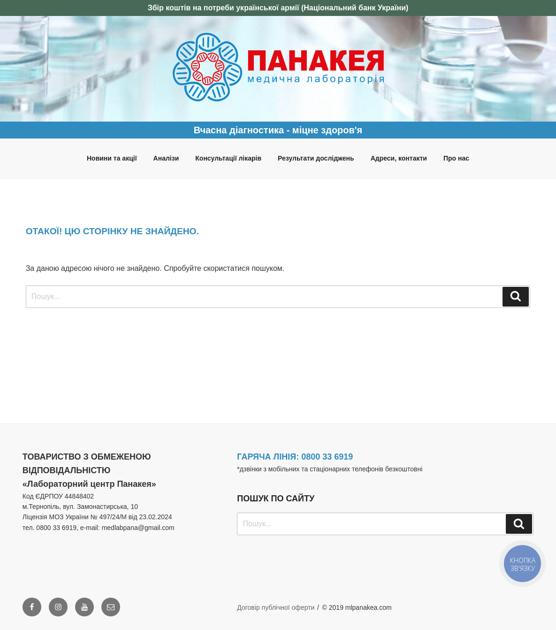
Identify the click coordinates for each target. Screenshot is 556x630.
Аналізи (166, 158)
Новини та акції (112, 158)
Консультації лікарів (228, 158)
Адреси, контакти (399, 158)
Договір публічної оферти (275, 607)
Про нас (456, 158)
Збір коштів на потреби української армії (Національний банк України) (278, 8)
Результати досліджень (316, 158)
